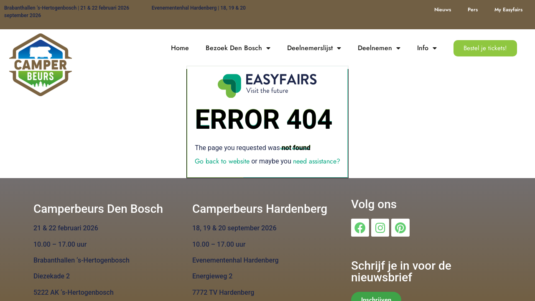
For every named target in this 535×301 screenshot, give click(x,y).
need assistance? (316, 161)
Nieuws (442, 9)
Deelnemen (379, 48)
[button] (485, 48)
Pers (473, 9)
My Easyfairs (508, 9)
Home (180, 48)
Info (427, 48)
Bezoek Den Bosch (238, 48)
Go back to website (222, 161)
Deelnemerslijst (314, 48)
